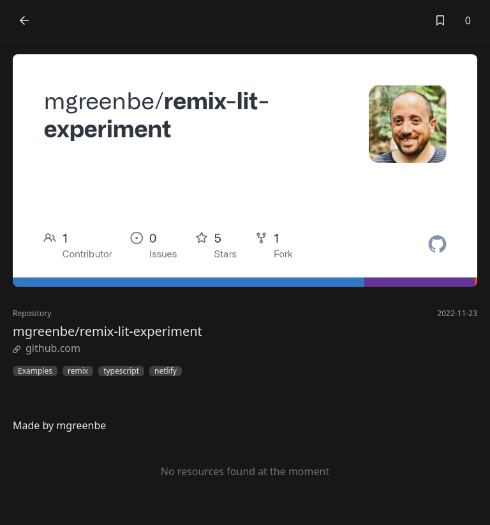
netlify (165, 371)
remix (78, 371)
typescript (121, 371)
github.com (46, 348)
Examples (35, 371)
